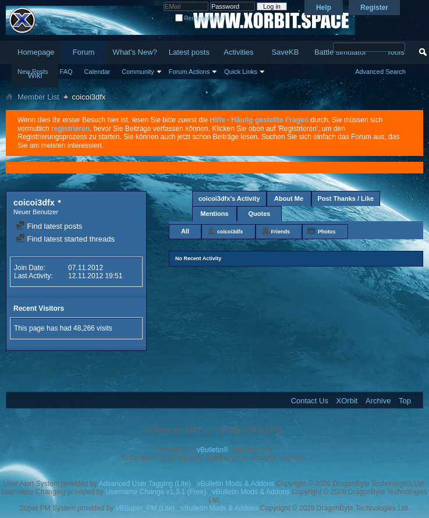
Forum (84, 52)
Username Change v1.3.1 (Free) (155, 492)
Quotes (260, 213)
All (185, 231)
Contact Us (309, 400)
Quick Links (240, 71)
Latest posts (189, 52)
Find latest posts (49, 226)
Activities (238, 52)
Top (405, 400)
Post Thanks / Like (346, 198)
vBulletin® (212, 450)
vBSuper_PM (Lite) (145, 508)
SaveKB (285, 52)
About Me (288, 198)
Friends (280, 232)
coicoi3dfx (230, 232)
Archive (378, 400)
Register (374, 7)
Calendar (97, 71)
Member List (38, 97)
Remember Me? (200, 18)
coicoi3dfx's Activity (229, 198)
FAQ (66, 71)
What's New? (135, 52)
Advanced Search (380, 71)
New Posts (32, 71)
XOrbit (347, 400)
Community (138, 71)
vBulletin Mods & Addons (235, 484)
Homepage (36, 52)
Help (323, 7)
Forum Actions (189, 71)
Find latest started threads (65, 239)
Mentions (214, 213)
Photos (327, 232)
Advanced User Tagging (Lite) (145, 484)
